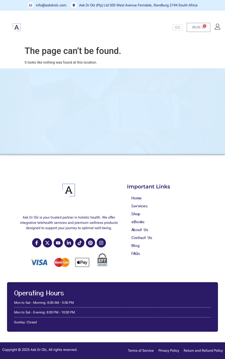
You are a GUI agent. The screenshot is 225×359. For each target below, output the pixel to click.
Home (136, 198)
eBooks (138, 221)
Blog (135, 245)
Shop (135, 213)
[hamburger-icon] (177, 27)
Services (139, 205)
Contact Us (141, 237)
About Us (139, 229)
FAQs (135, 253)
